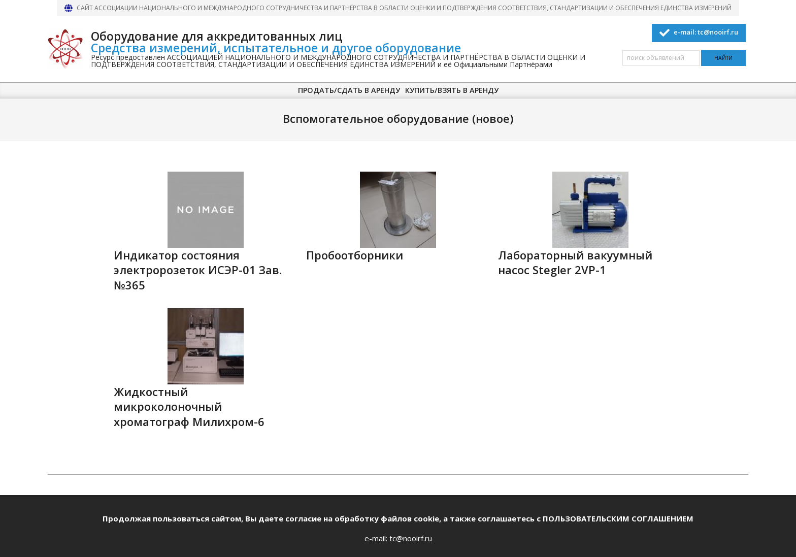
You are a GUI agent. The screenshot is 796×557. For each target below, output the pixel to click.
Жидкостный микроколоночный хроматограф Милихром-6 (189, 406)
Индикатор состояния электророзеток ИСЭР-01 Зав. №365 (198, 270)
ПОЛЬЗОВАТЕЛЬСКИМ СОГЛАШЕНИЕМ (618, 518)
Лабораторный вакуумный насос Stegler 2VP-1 (575, 262)
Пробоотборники (354, 255)
